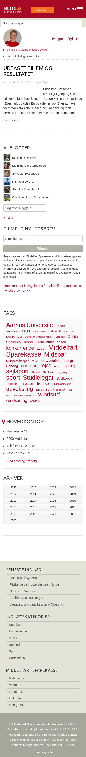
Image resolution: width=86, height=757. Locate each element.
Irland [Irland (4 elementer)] (28, 342)
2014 (13, 507)
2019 (73, 494)
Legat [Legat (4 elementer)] (41, 348)
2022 (13, 494)
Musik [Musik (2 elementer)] (35, 361)
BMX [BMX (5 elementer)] (26, 331)
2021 (33, 494)
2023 (73, 487)
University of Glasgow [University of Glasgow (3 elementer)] (50, 389)
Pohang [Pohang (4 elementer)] (12, 366)
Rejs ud (14, 645)
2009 (33, 513)
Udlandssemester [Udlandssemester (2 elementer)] (61, 384)
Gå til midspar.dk (42, 10)
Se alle (8, 217)
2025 (33, 487)
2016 (53, 500)
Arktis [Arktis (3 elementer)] (61, 326)
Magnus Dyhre (65, 38)
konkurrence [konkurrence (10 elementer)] (20, 348)
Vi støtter (15, 685)
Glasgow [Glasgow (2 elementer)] (60, 336)
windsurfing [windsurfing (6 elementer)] (16, 400)
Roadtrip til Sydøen (23, 578)
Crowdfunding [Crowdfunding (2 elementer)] (40, 331)
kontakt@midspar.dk (37, 729)
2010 (13, 513)
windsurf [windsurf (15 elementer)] (49, 394)
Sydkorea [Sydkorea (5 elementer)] (64, 378)
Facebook (16, 692)
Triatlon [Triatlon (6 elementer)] (27, 383)
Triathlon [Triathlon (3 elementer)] (12, 384)
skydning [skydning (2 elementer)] (62, 372)
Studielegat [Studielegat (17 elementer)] (38, 377)
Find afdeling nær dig (22, 461)
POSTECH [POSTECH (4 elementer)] (29, 366)
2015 (73, 500)
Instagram (16, 705)
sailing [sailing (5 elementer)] (69, 366)
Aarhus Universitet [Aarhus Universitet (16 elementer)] (30, 325)
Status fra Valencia (23, 591)
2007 (73, 513)
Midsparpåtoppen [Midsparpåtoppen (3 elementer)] (17, 361)
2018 (13, 500)
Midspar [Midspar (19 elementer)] (55, 354)
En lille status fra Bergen (27, 598)
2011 (73, 507)
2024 (53, 487)
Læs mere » (11, 120)
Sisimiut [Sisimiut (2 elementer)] (36, 372)
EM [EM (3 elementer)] (19, 336)
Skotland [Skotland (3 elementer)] (48, 372)
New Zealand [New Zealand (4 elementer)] (51, 361)
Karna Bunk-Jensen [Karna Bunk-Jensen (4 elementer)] (51, 342)
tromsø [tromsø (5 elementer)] (43, 383)
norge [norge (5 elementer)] (69, 361)
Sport (38, 56)
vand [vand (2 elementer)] (8, 395)
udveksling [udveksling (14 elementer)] (19, 389)
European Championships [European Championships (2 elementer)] (39, 336)
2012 (53, 507)
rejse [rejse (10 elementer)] (45, 365)
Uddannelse (17, 658)
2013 (33, 507)
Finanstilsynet (59, 739)
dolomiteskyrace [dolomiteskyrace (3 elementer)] (62, 331)
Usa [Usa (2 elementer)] (70, 389)
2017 (33, 500)
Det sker (15, 625)
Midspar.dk (16, 678)
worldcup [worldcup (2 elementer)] (35, 401)
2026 (13, 487)
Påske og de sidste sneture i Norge (34, 584)
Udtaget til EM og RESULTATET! (27, 71)
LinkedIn (15, 698)
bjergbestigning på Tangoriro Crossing (36, 604)
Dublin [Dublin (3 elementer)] (10, 336)
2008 (53, 513)
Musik (13, 638)
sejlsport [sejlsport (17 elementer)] (17, 371)
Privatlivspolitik (43, 752)
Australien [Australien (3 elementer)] (12, 331)
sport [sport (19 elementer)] (13, 377)
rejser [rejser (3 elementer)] (58, 366)
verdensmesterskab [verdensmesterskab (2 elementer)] (24, 395)
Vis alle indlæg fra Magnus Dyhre (27, 49)
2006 (13, 520)
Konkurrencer (18, 631)
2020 (53, 494)
